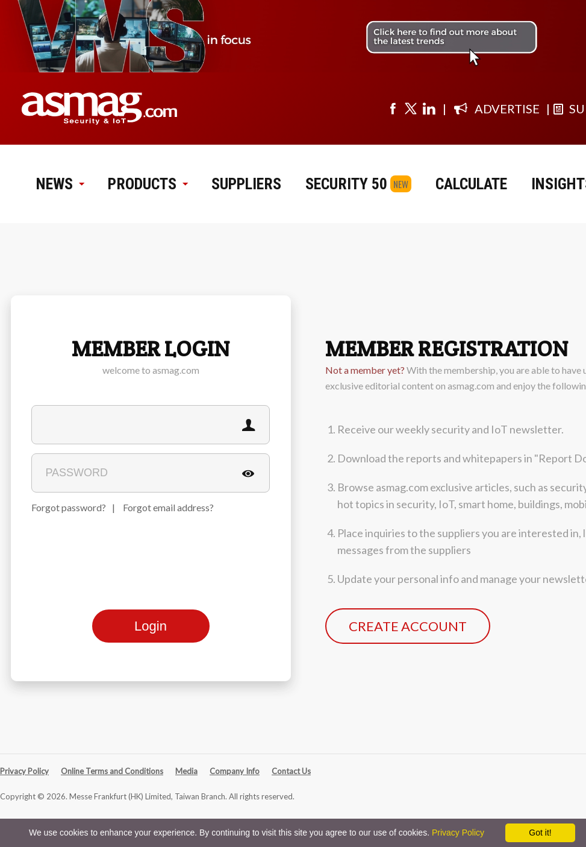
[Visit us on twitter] (411, 108)
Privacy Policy (24, 771)
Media (186, 771)
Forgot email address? (168, 507)
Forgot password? (68, 507)
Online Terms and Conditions (112, 771)
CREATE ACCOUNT (408, 626)
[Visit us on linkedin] (428, 108)
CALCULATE (471, 184)
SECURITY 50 (346, 184)
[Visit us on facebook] (392, 108)
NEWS (60, 184)
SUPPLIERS (246, 184)
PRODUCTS (147, 184)
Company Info (235, 771)
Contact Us (291, 771)
